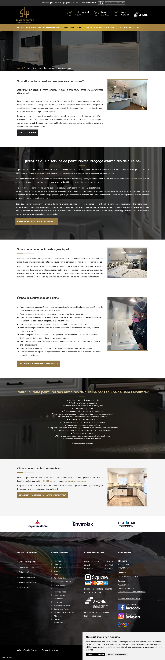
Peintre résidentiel (26, 567)
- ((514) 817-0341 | (68, 3)
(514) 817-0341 (44, 481)
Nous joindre (130, 27)
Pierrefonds (58, 602)
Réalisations (116, 27)
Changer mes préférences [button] (116, 654)
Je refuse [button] (100, 654)
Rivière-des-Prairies (61, 609)
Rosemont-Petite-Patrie (64, 612)
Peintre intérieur (25, 572)
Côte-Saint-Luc (60, 578)
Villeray (57, 619)
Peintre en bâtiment (27, 582)
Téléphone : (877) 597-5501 (50, 3)
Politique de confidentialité (129, 598)
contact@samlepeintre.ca (75, 481)
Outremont (58, 598)
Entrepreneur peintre (52, 27)
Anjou (56, 574)
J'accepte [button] (90, 654)
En (138, 27)
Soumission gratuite (100, 27)
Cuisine (86, 27)
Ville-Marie (58, 615)
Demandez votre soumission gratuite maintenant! (42, 495)
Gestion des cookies (7, 657)
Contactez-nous (27, 132)
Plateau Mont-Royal (62, 605)
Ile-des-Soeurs (59, 585)
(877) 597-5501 (124, 564)
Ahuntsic (57, 571)
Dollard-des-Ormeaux (62, 581)
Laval (56, 588)
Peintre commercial (27, 577)
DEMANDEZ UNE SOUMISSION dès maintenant (37, 221)
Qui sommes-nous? (34, 27)
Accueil (20, 27)
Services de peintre (72, 27)
